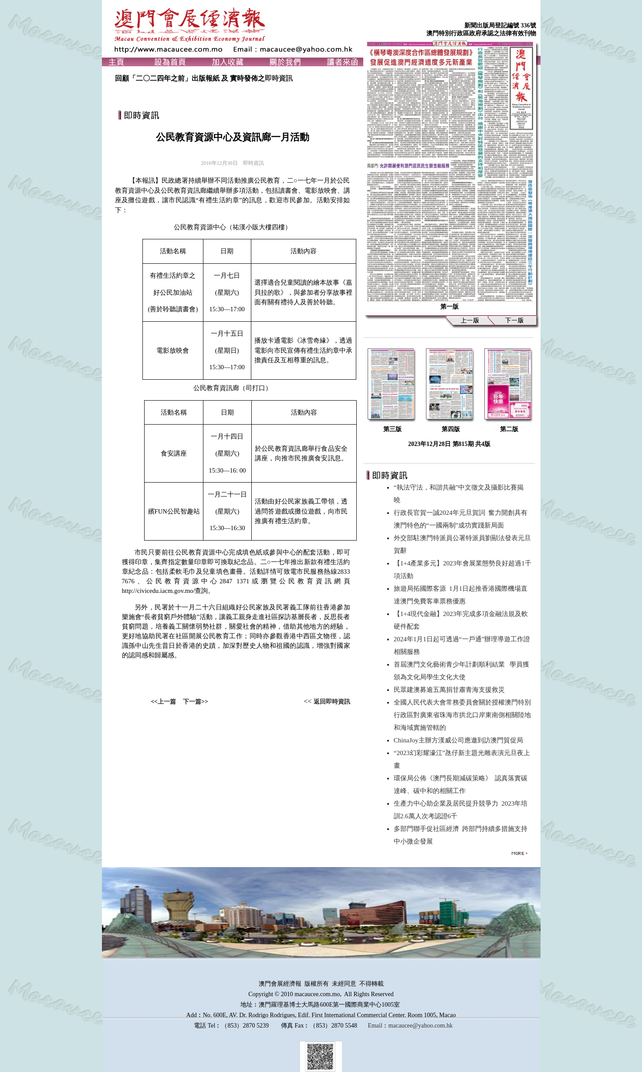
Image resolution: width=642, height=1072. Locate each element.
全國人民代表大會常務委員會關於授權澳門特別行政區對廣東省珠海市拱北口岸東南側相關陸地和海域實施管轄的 (462, 715)
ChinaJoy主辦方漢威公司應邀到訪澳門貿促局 (460, 740)
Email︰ (378, 1025)
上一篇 (167, 701)
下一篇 (192, 701)
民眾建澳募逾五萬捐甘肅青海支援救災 (451, 689)
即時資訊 (279, 78)
